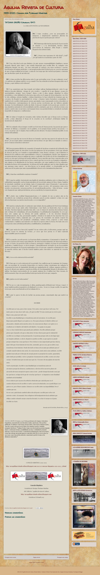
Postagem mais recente (10, 557)
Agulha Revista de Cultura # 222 (80, 43)
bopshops (71, 571)
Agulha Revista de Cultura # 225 (80, 51)
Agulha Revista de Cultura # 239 (80, 85)
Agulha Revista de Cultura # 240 (80, 88)
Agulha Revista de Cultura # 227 (80, 56)
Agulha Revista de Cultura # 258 (80, 133)
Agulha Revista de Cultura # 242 (80, 93)
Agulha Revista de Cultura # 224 (80, 48)
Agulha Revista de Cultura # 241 (80, 90)
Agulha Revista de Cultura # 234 (80, 73)
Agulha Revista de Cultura (34, 7)
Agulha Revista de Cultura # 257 (80, 130)
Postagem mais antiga (62, 557)
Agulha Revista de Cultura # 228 (80, 58)
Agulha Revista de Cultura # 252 (80, 118)
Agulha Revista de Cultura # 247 (80, 105)
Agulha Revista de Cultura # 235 (80, 75)
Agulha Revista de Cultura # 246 (80, 103)
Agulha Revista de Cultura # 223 (80, 46)
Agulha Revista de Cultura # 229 (80, 61)
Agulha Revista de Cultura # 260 (80, 138)
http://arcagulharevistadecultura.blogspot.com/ (36, 494)
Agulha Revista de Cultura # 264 (80, 148)
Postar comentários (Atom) (38, 562)
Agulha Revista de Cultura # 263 (80, 145)
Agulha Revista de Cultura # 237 (80, 80)
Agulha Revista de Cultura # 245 (80, 100)
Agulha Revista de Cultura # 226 (80, 53)
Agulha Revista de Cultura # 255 (80, 125)
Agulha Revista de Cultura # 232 (80, 68)
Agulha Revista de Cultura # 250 (80, 113)
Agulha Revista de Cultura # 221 (80, 41)
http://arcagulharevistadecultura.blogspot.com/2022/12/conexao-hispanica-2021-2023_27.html (36, 466)
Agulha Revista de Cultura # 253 (80, 120)
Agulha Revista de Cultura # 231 (80, 66)
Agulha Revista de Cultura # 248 (80, 108)
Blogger (80, 571)
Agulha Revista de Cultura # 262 (80, 143)
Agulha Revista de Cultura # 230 (80, 63)
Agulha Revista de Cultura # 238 (80, 83)
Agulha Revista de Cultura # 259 (80, 135)
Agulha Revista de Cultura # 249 (80, 110)
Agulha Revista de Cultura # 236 (80, 78)
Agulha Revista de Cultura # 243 (80, 95)
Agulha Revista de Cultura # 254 (80, 123)
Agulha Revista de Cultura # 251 (80, 115)
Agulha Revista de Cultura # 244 (80, 98)
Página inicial (36, 557)
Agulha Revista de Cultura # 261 (80, 140)
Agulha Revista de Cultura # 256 (80, 128)
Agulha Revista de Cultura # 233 (80, 71)
